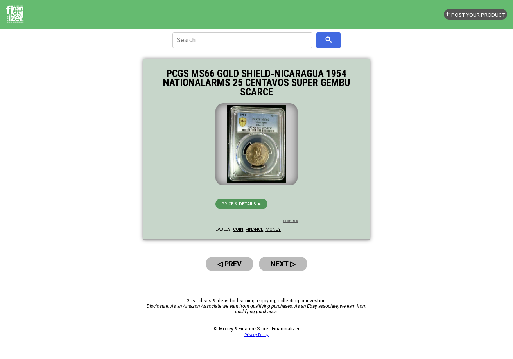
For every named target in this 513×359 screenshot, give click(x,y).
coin (238, 229)
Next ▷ (283, 264)
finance (254, 229)
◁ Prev (229, 264)
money (273, 229)
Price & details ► (241, 203)
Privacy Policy (256, 334)
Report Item (290, 221)
